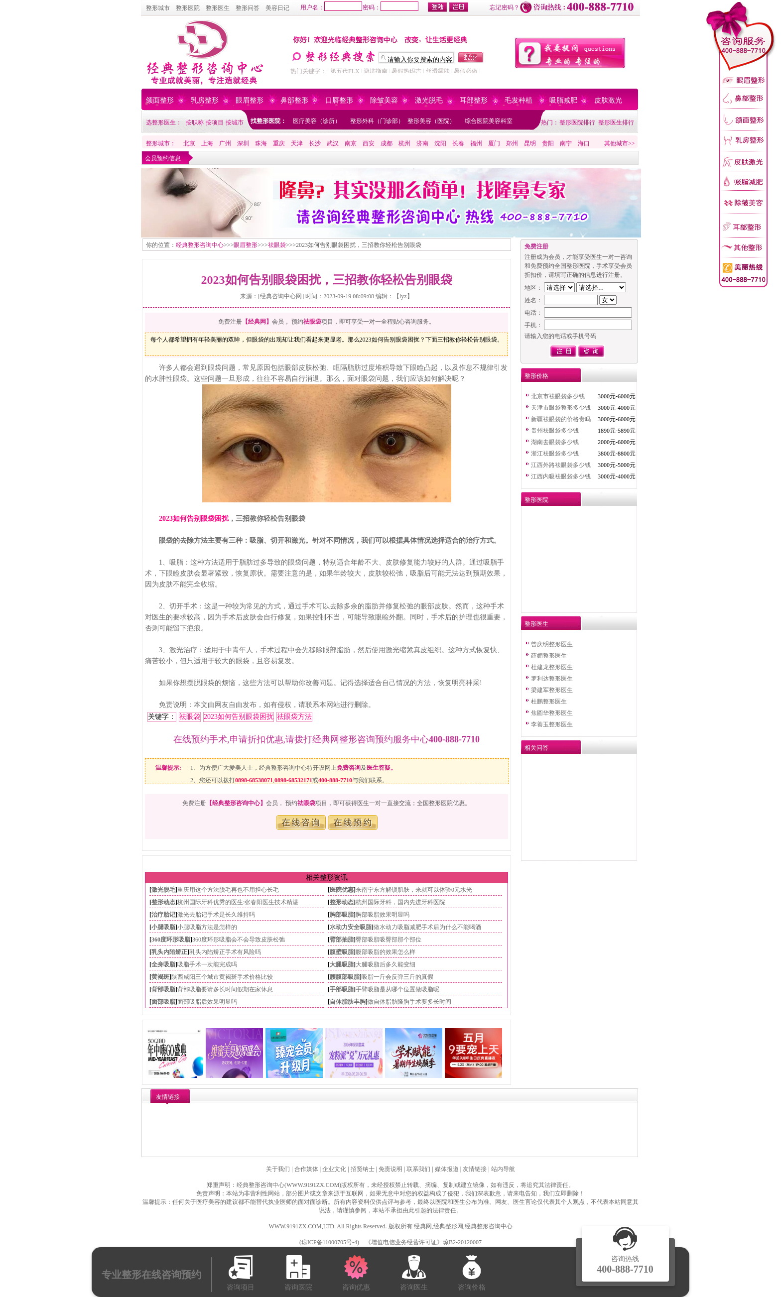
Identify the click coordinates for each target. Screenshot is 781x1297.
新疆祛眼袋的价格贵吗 (561, 419)
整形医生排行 (616, 122)
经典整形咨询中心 (200, 244)
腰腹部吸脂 (345, 976)
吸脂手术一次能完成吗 (207, 964)
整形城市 (158, 7)
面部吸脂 (163, 1001)
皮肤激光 (608, 100)
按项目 (215, 122)
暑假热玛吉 (406, 71)
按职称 (195, 122)
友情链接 (475, 1169)
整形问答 (248, 7)
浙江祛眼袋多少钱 (555, 453)
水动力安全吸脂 (351, 927)
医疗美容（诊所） (317, 121)
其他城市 (616, 143)
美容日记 (277, 7)
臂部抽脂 (342, 939)
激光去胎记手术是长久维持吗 (216, 914)
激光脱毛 (429, 100)
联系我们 (418, 1169)
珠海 (261, 143)
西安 (369, 143)
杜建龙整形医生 (552, 667)
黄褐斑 (160, 976)
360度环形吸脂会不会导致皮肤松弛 (238, 939)
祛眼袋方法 (294, 716)
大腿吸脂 (342, 964)
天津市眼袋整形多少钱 (561, 407)
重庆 (279, 143)
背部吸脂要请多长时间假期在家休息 (225, 989)
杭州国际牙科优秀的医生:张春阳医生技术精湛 (237, 902)
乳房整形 (205, 100)
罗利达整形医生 (552, 678)
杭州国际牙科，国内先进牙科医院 (400, 902)
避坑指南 (376, 71)
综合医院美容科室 (489, 121)
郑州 (512, 143)
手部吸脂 (342, 989)
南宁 (566, 143)
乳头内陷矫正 (169, 951)
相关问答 (536, 747)
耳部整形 (474, 100)
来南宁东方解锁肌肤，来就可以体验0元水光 (414, 889)
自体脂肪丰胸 (348, 1001)
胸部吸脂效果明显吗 (382, 914)
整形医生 (218, 7)
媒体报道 (447, 1169)
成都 (386, 143)
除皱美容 (384, 100)
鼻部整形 (294, 100)
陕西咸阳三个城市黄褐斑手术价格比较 (222, 976)
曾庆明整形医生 (552, 644)
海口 (584, 143)
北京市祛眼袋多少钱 (558, 396)
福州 (476, 143)
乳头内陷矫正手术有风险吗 (225, 951)
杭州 (404, 143)
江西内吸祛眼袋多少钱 (561, 476)
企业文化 (334, 1169)
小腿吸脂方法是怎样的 (207, 927)
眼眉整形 (249, 100)
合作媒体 (306, 1169)
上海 (207, 143)
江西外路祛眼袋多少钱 (561, 465)
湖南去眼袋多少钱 (555, 442)
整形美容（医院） (431, 121)
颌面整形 (160, 100)
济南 (422, 143)
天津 (297, 143)
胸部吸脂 (342, 914)
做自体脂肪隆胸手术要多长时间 (409, 1001)
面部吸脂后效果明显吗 (207, 1001)
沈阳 (440, 143)
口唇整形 (339, 100)
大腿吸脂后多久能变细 (385, 964)
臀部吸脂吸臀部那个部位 (388, 939)
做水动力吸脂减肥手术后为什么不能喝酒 (427, 927)
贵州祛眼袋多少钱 (555, 430)
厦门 (494, 143)
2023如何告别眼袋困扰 (194, 518)
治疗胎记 (163, 914)
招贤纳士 (363, 1169)
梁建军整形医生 (552, 690)
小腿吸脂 (163, 927)
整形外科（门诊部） (377, 121)
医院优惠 (342, 889)
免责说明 (390, 1169)
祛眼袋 (277, 244)
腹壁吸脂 (342, 951)
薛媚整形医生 (549, 655)
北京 (189, 143)
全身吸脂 (163, 964)
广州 (225, 143)
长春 (458, 143)
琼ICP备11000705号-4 (329, 1242)
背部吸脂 (163, 989)
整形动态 (163, 902)
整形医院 (188, 7)
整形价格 (536, 375)
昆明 (530, 143)
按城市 (235, 122)
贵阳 (548, 143)
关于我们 (278, 1169)
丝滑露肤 (438, 71)
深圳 (243, 143)
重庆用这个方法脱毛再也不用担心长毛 (228, 889)
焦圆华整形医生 (552, 712)
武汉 (333, 143)
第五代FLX (345, 71)
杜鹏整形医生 (549, 701)
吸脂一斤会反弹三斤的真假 (397, 976)
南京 (351, 143)
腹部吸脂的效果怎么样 (385, 951)
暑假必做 (466, 71)
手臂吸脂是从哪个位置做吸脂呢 (397, 989)
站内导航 (503, 1169)
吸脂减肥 (563, 100)
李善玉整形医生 (552, 724)
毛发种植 (518, 100)
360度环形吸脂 (170, 939)
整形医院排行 (577, 122)
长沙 (315, 143)
